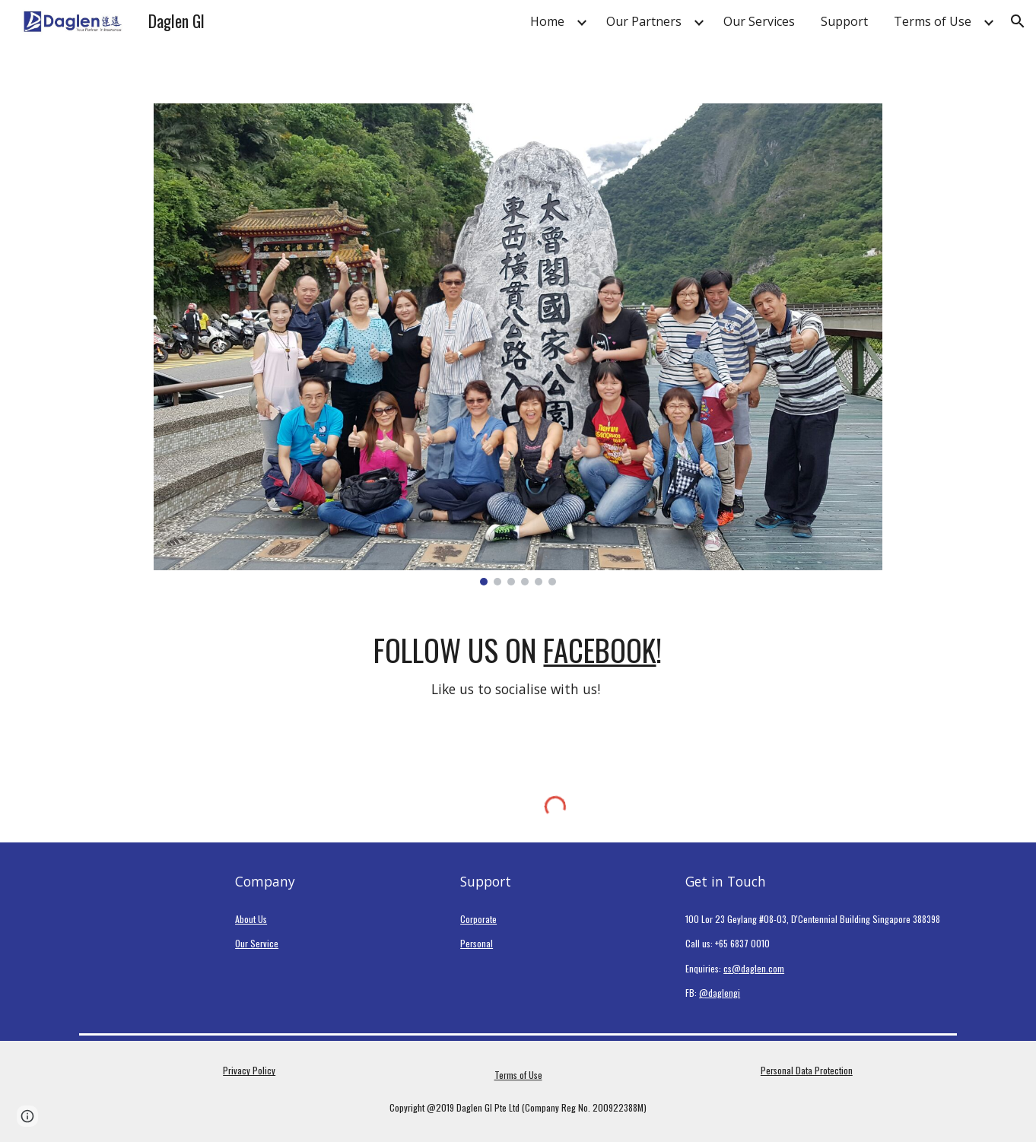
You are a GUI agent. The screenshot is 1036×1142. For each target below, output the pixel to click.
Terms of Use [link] (932, 21)
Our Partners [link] (644, 21)
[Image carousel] (518, 344)
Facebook (599, 649)
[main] (518, 666)
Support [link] (844, 21)
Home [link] (547, 21)
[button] (1017, 21)
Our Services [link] (759, 21)
